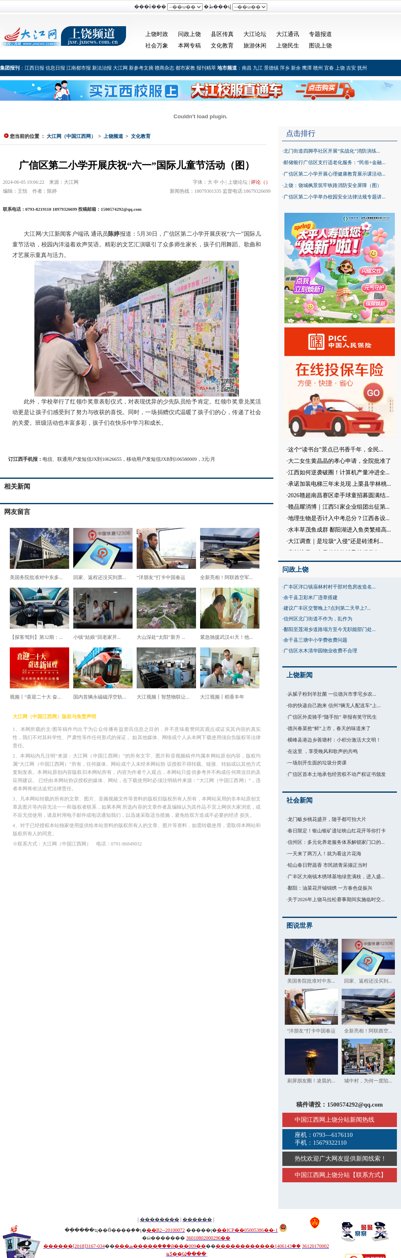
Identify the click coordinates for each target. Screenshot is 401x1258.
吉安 (351, 68)
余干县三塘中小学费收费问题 (315, 640)
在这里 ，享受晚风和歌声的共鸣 (323, 751)
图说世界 (299, 925)
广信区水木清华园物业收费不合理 (320, 651)
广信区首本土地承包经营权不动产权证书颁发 (337, 774)
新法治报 (102, 68)
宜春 (329, 68)
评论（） (260, 182)
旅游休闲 (254, 46)
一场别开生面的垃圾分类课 (317, 763)
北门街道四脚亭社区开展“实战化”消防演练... (332, 151)
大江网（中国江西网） (71, 136)
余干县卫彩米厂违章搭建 (311, 597)
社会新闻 (299, 800)
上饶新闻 (299, 675)
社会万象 (156, 46)
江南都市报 (78, 68)
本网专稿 (189, 46)
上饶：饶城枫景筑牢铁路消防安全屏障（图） (333, 185)
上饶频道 (113, 136)
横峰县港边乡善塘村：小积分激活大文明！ (334, 740)
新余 (296, 68)
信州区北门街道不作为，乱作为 (318, 619)
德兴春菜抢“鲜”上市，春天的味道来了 (329, 728)
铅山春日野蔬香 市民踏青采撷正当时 (327, 865)
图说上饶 (320, 46)
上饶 (340, 68)
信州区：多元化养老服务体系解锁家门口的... (336, 842)
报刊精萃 (206, 68)
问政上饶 (189, 34)
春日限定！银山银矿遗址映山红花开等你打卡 (337, 831)
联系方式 (368, 1175)
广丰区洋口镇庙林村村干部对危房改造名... (330, 587)
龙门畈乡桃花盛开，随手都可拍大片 (327, 819)
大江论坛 (254, 34)
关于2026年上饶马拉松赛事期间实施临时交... (336, 899)
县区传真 (222, 34)
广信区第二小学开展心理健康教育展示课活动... (334, 174)
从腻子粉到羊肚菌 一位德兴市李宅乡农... (332, 694)
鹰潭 (307, 68)
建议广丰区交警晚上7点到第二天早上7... (327, 608)
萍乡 (285, 68)
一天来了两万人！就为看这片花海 (324, 854)
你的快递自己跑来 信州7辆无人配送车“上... (334, 705)
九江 (258, 68)
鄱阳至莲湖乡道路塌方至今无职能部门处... (330, 629)
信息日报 (55, 68)
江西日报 (34, 68)
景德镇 (271, 68)
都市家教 (185, 68)
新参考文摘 (141, 68)
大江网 (120, 68)
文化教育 (222, 46)
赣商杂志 (164, 68)
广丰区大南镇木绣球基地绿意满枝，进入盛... (336, 876)
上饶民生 (287, 46)
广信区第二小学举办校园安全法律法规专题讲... (334, 197)
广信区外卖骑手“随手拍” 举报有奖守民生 (332, 717)
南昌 (247, 68)
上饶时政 (156, 34)
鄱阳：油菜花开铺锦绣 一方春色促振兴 (330, 888)
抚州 (362, 68)
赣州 (318, 68)
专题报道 (320, 34)
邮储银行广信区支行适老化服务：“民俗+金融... (334, 162)
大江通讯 (287, 34)
